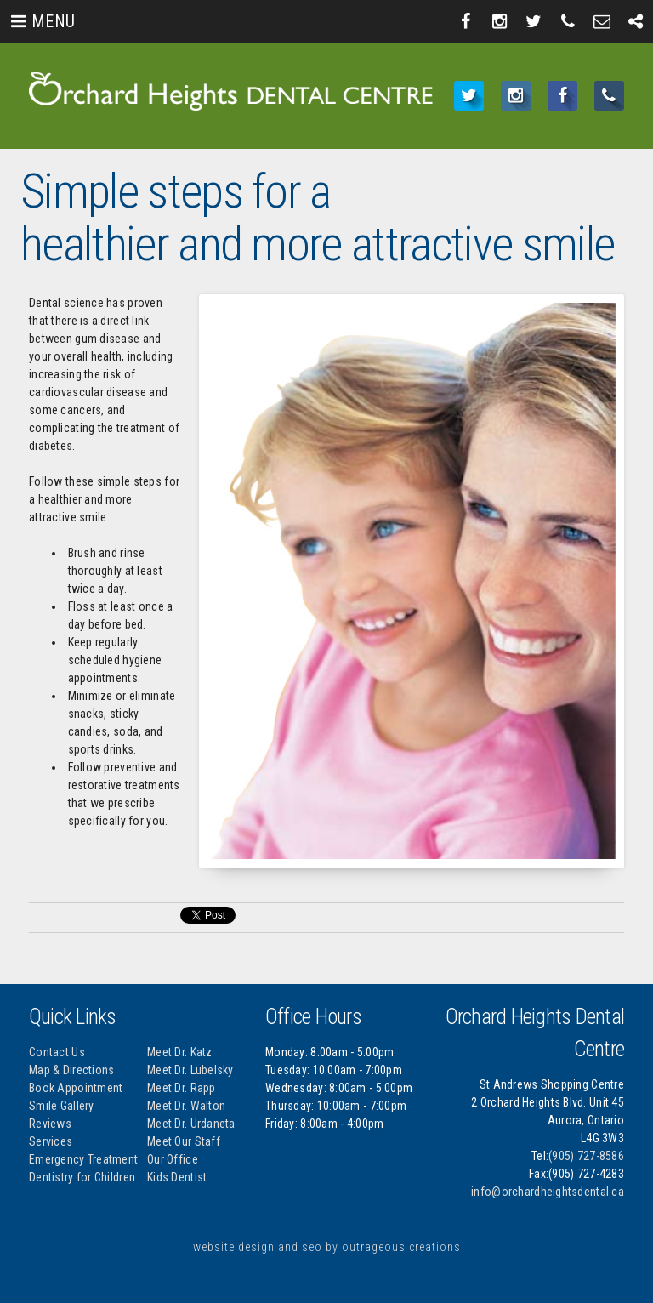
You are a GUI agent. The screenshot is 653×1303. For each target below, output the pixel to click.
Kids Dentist (177, 1177)
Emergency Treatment (83, 1159)
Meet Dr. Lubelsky (190, 1070)
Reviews (50, 1123)
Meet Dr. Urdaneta (191, 1123)
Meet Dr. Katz (180, 1052)
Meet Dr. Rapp (181, 1088)
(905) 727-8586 (586, 1156)
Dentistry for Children (82, 1177)
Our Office (172, 1159)
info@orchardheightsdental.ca (547, 1191)
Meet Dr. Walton (186, 1105)
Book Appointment (75, 1088)
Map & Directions (71, 1070)
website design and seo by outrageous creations (327, 1247)
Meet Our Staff (183, 1141)
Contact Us (57, 1052)
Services (50, 1141)
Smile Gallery (61, 1105)
